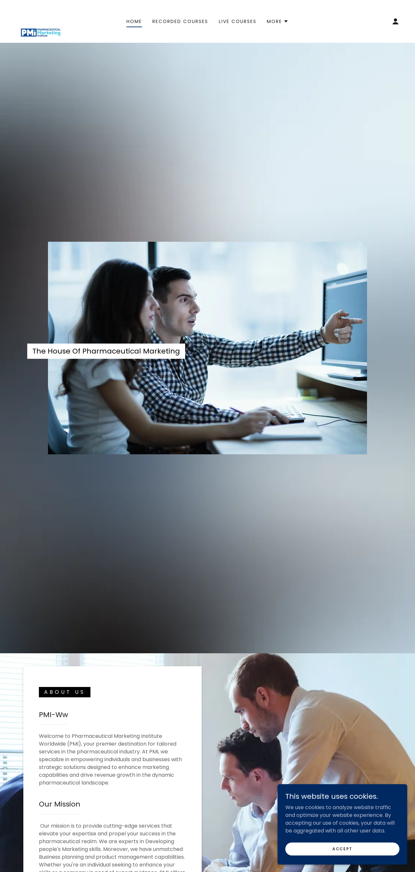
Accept (342, 848)
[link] (40, 21)
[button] (278, 21)
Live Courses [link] (237, 21)
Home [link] (134, 21)
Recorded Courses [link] (180, 21)
